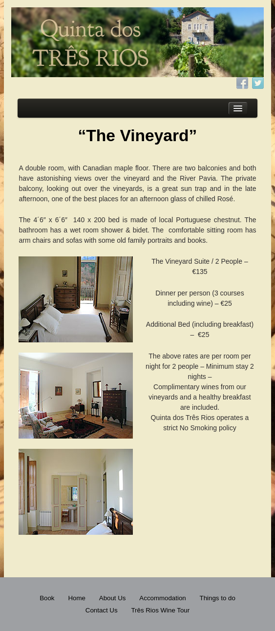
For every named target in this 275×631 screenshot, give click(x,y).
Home (76, 598)
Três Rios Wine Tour (160, 610)
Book (47, 598)
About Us (112, 598)
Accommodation (162, 598)
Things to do (217, 598)
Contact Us (101, 610)
